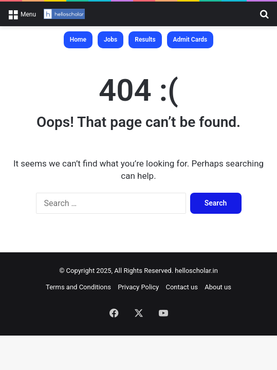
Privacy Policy (138, 287)
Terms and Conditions (78, 287)
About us (218, 287)
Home (78, 39)
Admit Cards (190, 39)
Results (145, 39)
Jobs (110, 39)
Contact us (181, 287)
